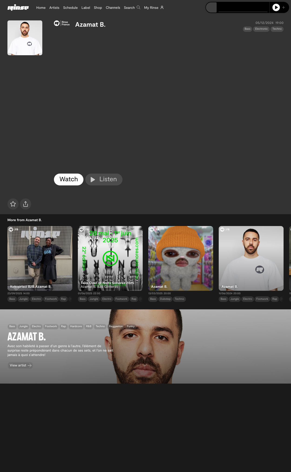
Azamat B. (90, 24)
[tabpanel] (169, 101)
